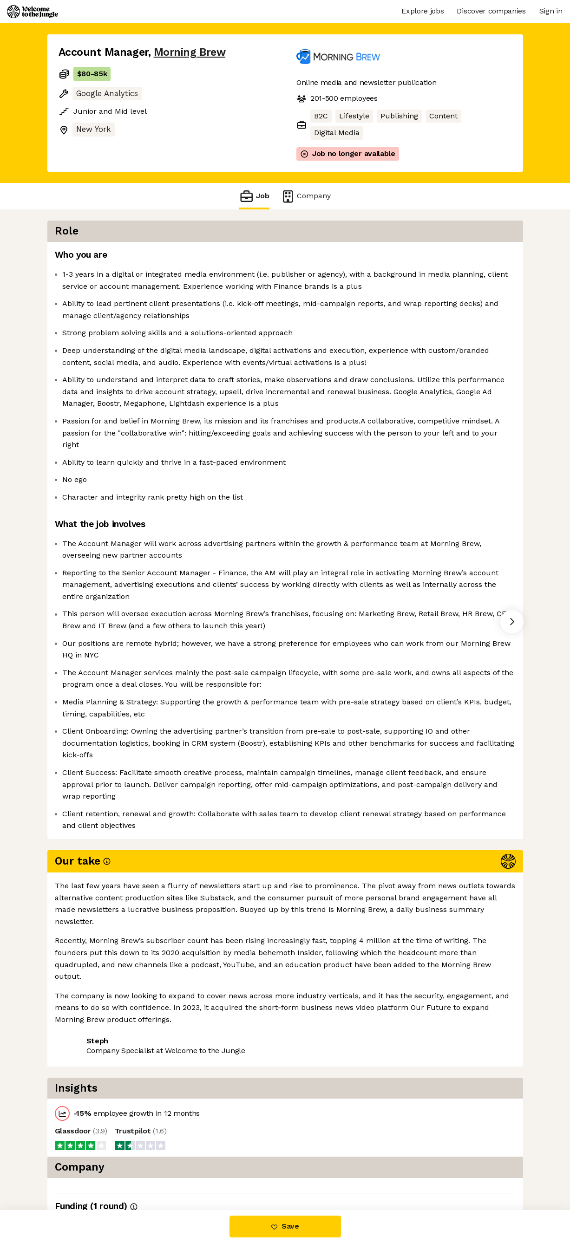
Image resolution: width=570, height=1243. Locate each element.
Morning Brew (189, 52)
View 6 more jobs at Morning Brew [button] (184, 1170)
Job (254, 196)
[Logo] (32, 11)
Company (306, 196)
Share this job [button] (84, 1170)
